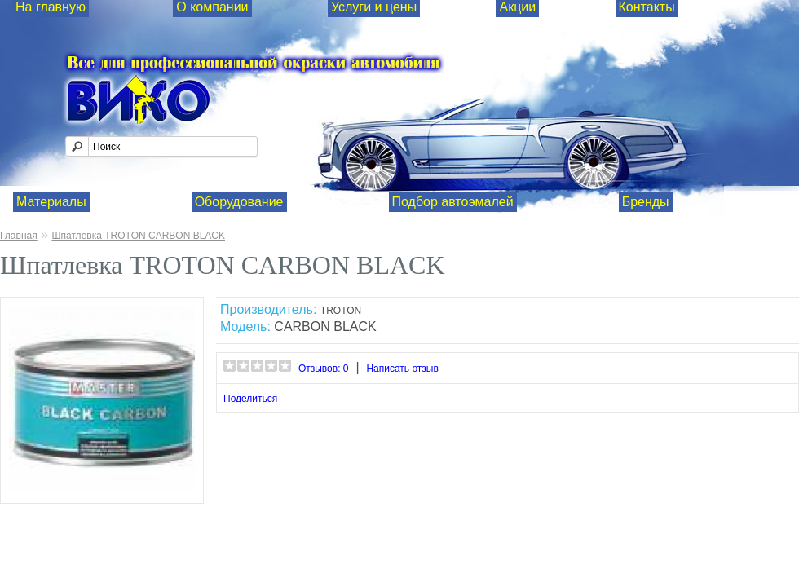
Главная (19, 235)
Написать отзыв (402, 368)
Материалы (51, 202)
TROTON (340, 310)
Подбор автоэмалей (453, 202)
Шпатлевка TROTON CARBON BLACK (138, 235)
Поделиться (250, 398)
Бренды (645, 202)
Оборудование (239, 202)
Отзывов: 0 (323, 368)
